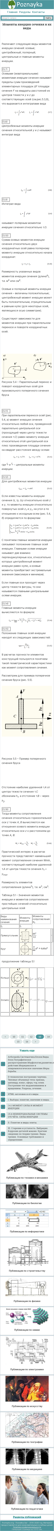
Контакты (38, 12)
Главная (12, 12)
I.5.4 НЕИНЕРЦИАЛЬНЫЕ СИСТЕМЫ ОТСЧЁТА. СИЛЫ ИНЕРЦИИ (28, 1115)
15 (18, 1041)
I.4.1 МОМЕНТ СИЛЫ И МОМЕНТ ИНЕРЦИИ (25, 1107)
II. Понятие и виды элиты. (22, 1122)
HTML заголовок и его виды (23, 1094)
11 (22, 1036)
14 (48, 1036)
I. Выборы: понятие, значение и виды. (29, 1099)
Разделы (25, 12)
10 (14, 1036)
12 (31, 1036)
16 (27, 1041)
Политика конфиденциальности (27, 1527)
